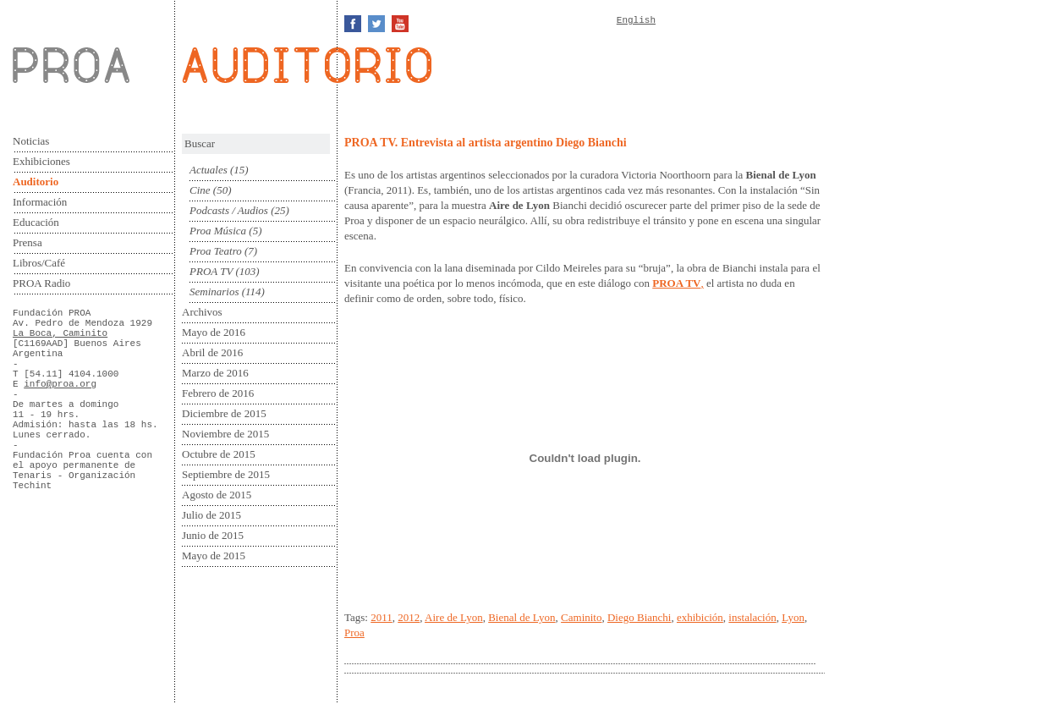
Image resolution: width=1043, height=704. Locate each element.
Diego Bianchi (639, 617)
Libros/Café (39, 262)
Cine (200, 190)
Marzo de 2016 (215, 372)
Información (40, 201)
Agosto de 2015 (216, 494)
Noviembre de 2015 (225, 433)
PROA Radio (41, 283)
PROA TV (211, 271)
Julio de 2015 (211, 515)
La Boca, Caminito (60, 333)
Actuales (208, 169)
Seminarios (214, 291)
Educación (36, 222)
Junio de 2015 (213, 535)
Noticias (31, 141)
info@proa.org (60, 384)
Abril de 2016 (212, 352)
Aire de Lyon (454, 617)
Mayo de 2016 (213, 332)
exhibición (700, 617)
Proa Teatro (215, 251)
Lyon (793, 617)
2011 (381, 617)
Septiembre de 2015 (226, 474)
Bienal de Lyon (521, 617)
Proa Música (217, 230)
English (636, 20)
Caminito (581, 617)
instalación (752, 617)
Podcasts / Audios (228, 210)
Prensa (27, 242)
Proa (354, 632)
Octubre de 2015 (218, 454)
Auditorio (35, 181)
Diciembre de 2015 (224, 413)
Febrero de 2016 (218, 393)
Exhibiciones (41, 161)
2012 (409, 617)
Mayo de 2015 (213, 555)
